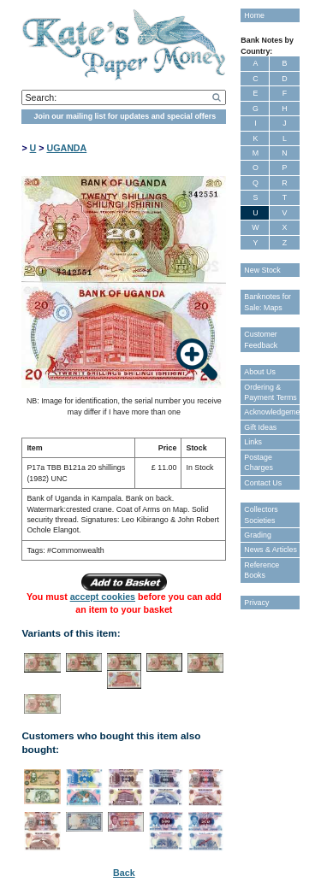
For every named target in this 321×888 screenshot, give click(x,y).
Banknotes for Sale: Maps (267, 301)
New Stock (262, 270)
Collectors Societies (260, 514)
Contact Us (263, 483)
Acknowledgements (271, 412)
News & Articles (270, 549)
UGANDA (66, 148)
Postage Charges (258, 462)
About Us (260, 372)
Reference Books (261, 570)
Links (253, 442)
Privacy (256, 602)
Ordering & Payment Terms (270, 392)
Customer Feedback (260, 339)
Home (254, 15)
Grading (257, 535)
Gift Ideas (260, 427)
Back (123, 872)
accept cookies (102, 596)
